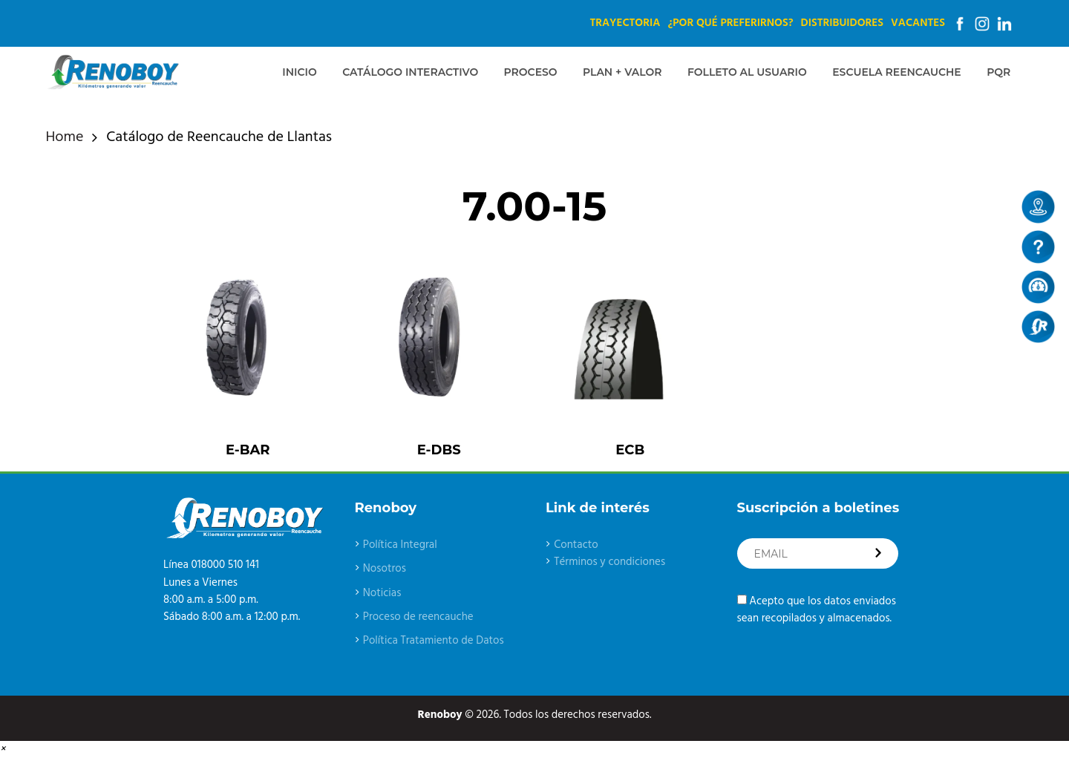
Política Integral (400, 545)
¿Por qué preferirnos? (730, 23)
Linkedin (1004, 23)
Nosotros (384, 569)
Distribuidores (842, 23)
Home (65, 137)
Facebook (959, 23)
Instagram (982, 23)
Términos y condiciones (609, 562)
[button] (2, 749)
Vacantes (918, 23)
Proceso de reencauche (418, 617)
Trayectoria (624, 23)
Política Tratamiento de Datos (433, 641)
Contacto (576, 545)
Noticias (382, 593)
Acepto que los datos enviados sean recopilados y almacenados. (816, 609)
